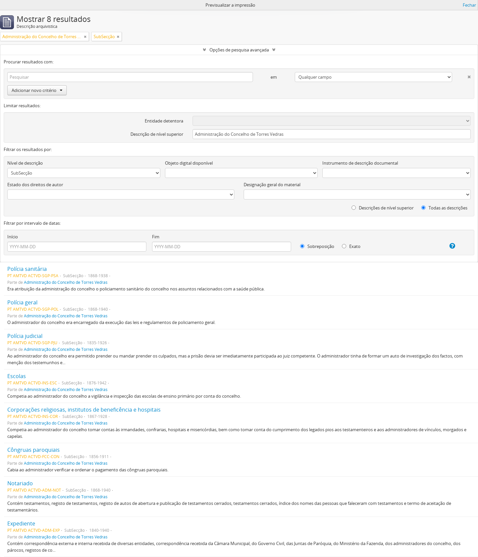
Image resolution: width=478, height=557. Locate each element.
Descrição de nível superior (156, 134)
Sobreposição (317, 246)
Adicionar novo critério (37, 90)
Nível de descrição (25, 163)
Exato (351, 246)
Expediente (21, 523)
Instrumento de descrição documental (360, 163)
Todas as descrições (444, 208)
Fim (155, 237)
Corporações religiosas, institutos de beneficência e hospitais (84, 409)
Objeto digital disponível (189, 163)
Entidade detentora (164, 121)
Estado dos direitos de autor (35, 185)
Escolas (16, 376)
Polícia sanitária (27, 269)
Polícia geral (22, 302)
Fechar (469, 5)
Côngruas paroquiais (33, 449)
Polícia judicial (24, 336)
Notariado (20, 483)
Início (12, 237)
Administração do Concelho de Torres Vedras (66, 282)
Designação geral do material (272, 185)
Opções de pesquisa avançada (239, 50)
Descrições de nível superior (383, 208)
